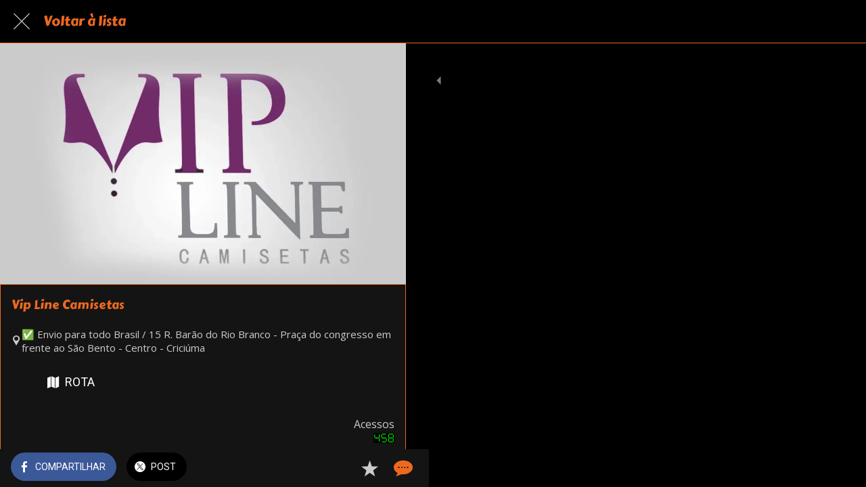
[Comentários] (379, 468)
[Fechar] (22, 22)
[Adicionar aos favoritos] (346, 468)
